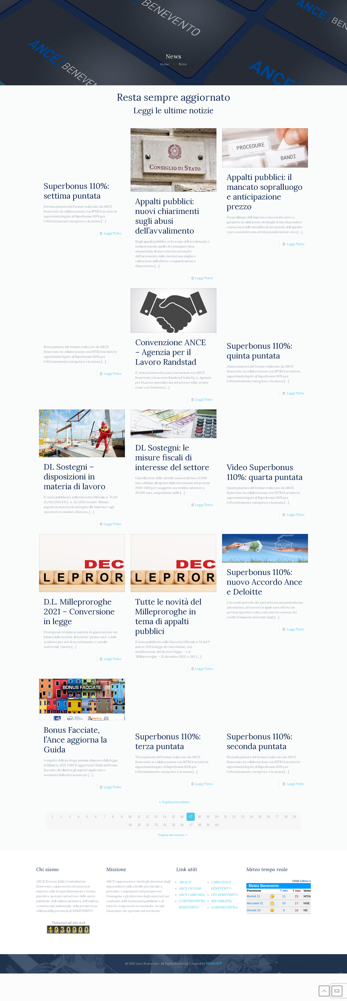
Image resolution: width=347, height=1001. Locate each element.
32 (147, 825)
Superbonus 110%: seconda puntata (259, 741)
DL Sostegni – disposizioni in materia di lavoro (74, 476)
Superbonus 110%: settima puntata (76, 191)
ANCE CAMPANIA (192, 895)
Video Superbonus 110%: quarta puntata (265, 472)
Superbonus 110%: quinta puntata (259, 351)
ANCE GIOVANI (190, 889)
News (183, 64)
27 (277, 817)
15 (173, 817)
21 (225, 817)
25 (260, 817)
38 (199, 825)
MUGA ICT (214, 964)
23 (242, 817)
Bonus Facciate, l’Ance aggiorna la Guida (75, 739)
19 (207, 817)
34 (164, 825)
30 (130, 825)
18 (199, 817)
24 (251, 817)
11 (139, 817)
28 (285, 817)
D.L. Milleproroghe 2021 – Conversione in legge (79, 611)
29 (294, 817)
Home (164, 64)
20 (216, 817)
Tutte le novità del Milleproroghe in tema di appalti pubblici (168, 616)
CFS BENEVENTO (224, 895)
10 (130, 817)
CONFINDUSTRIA (224, 907)
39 (208, 825)
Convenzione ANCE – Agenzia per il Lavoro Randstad (170, 352)
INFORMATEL (222, 901)
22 (234, 817)
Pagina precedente (173, 802)
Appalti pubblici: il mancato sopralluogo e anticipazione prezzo (264, 191)
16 (182, 817)
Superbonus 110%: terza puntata (168, 741)
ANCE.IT (185, 882)
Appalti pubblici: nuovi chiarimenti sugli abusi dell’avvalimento (167, 216)
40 (217, 825)
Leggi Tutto (112, 233)
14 (164, 817)
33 (156, 825)
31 (139, 825)
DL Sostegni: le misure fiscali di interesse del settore (172, 457)
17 (190, 817)
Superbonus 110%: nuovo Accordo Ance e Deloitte (264, 582)
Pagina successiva (173, 835)
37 (190, 825)
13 (156, 817)
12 (147, 817)
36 (182, 825)
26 (268, 817)
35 (173, 825)
